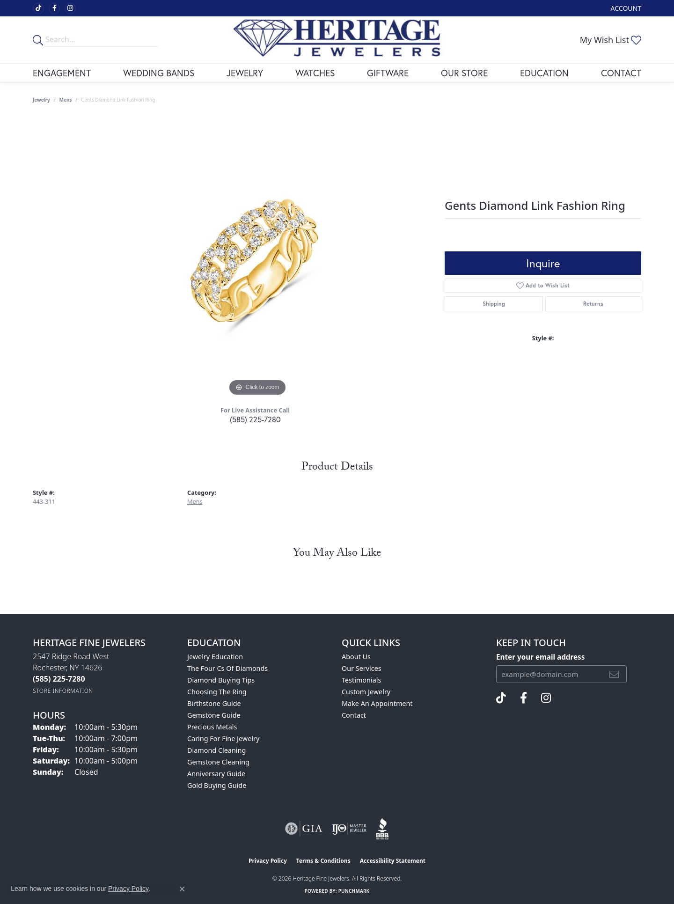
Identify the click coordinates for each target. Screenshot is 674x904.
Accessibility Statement (392, 861)
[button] (625, 8)
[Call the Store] (59, 679)
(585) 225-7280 (255, 419)
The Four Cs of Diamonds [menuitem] (227, 668)
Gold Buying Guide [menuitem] (216, 785)
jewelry (41, 99)
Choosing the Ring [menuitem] (217, 691)
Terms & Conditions (323, 861)
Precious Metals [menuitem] (212, 726)
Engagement (62, 73)
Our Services (361, 668)
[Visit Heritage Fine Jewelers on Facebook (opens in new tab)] (54, 8)
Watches (315, 73)
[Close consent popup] (182, 889)
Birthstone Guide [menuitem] (214, 703)
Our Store (464, 73)
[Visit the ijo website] (349, 828)
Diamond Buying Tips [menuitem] (221, 680)
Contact (621, 73)
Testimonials (361, 680)
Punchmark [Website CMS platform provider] (354, 891)
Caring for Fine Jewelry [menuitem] (223, 738)
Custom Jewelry (366, 691)
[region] (257, 258)
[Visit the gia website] (303, 828)
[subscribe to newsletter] (614, 674)
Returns (593, 303)
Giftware (388, 73)
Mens (65, 99)
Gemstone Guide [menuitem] (214, 715)
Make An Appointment (377, 703)
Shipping (494, 303)
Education (544, 73)
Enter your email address (540, 656)
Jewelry (245, 73)
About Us (356, 656)
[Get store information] (63, 691)
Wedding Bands (158, 73)
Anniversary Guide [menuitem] (216, 773)
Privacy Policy (268, 861)
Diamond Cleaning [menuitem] (216, 750)
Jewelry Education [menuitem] (215, 656)
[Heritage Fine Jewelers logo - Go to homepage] (337, 39)
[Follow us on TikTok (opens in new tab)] (38, 8)
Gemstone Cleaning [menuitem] (218, 761)
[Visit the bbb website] (382, 828)
